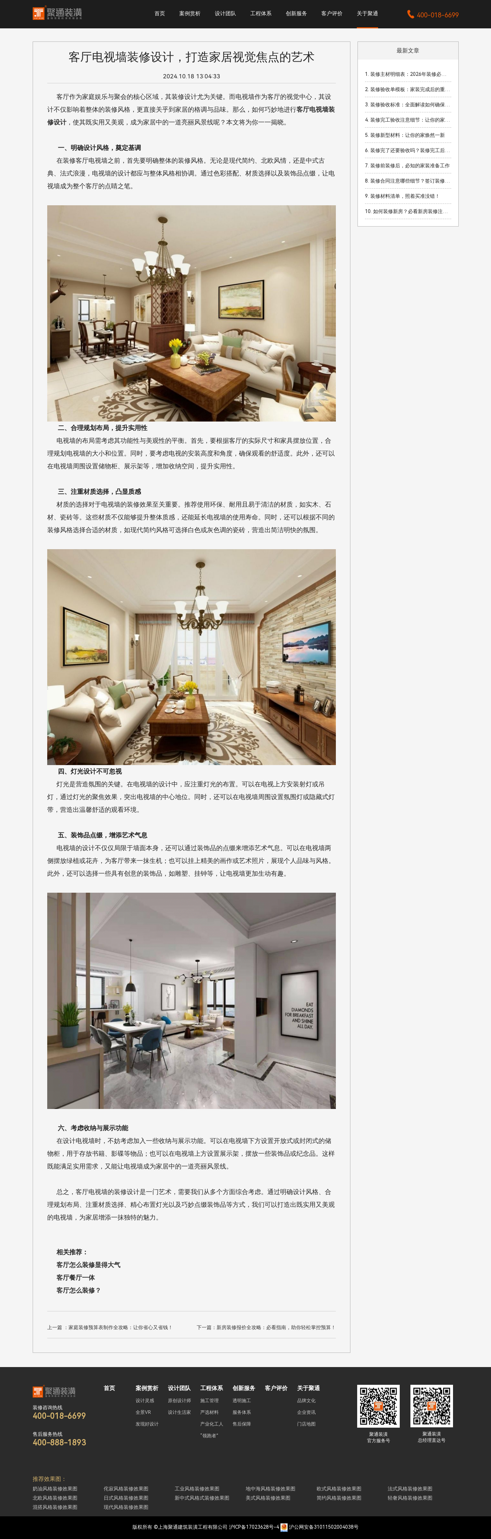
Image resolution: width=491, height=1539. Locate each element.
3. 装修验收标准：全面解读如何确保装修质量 (408, 104)
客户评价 (332, 13)
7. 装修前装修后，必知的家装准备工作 (407, 165)
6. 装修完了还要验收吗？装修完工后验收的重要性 (408, 150)
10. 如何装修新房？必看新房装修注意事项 (408, 211)
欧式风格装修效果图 (339, 1488)
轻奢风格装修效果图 (410, 1498)
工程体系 (261, 13)
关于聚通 (367, 13)
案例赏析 (190, 13)
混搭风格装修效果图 (55, 1507)
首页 (159, 13)
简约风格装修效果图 (339, 1498)
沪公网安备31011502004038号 (324, 1527)
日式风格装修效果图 (126, 1498)
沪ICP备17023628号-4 (254, 1527)
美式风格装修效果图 (268, 1498)
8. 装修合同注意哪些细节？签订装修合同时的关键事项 (408, 181)
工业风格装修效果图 (197, 1488)
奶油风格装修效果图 (55, 1488)
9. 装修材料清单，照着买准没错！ (402, 196)
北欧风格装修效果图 (55, 1498)
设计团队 (225, 13)
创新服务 (296, 13)
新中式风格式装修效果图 (202, 1498)
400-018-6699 (433, 15)
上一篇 (110, 1327)
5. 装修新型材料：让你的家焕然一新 (405, 135)
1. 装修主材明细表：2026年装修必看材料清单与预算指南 (408, 74)
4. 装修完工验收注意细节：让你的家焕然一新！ (408, 120)
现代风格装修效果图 (126, 1507)
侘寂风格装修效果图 (126, 1488)
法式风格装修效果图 (410, 1488)
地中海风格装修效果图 (270, 1488)
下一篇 (266, 1327)
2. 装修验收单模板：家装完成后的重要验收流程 (408, 89)
